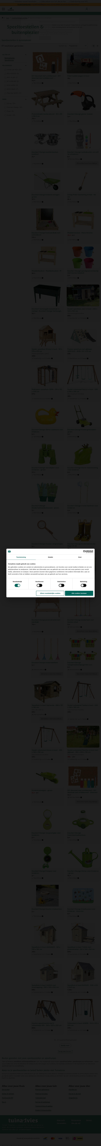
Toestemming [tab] (21, 557)
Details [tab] (50, 557)
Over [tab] (80, 557)
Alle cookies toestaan (79, 593)
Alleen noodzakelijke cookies (50, 593)
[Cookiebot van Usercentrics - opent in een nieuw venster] (84, 551)
